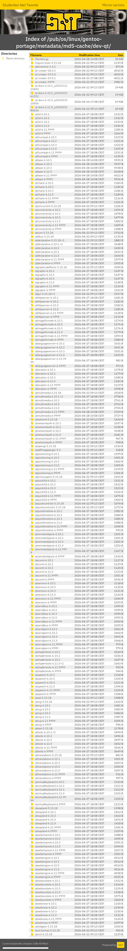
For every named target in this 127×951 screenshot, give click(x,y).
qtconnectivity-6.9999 (46, 229)
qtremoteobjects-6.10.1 (47, 534)
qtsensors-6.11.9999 (45, 598)
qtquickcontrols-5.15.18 (47, 503)
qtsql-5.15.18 (40, 697)
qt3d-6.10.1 (39, 114)
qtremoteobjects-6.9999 (47, 556)
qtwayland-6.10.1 (43, 812)
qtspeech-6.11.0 (42, 686)
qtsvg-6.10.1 (40, 705)
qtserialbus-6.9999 (44, 625)
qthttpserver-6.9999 (45, 316)
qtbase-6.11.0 (41, 171)
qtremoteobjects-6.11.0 (47, 545)
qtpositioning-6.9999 (45, 473)
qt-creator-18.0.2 (43, 70)
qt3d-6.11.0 (39, 125)
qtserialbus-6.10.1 (43, 606)
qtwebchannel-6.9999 (46, 854)
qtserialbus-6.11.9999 (46, 621)
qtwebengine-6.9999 (45, 876)
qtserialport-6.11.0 (44, 640)
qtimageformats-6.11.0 (46, 332)
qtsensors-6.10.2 (43, 587)
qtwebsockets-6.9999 (45, 899)
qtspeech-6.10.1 (42, 674)
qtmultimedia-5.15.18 (45, 392)
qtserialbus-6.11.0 (43, 617)
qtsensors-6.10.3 (43, 590)
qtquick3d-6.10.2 (43, 484)
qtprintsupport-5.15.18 (46, 476)
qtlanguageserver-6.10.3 (47, 351)
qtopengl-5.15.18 (43, 446)
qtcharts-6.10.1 (42, 183)
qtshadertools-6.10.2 (45, 655)
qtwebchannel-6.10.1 (45, 834)
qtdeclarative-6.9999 (45, 263)
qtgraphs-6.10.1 (42, 271)
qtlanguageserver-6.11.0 (47, 355)
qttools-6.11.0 (41, 743)
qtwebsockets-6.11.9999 (47, 896)
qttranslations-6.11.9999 (47, 774)
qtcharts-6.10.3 (42, 190)
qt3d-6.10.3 (39, 121)
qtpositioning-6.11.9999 (47, 469)
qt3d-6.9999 (40, 133)
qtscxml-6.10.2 (41, 564)
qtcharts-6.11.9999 (44, 198)
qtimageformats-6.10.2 (46, 324)
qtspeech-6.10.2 (42, 678)
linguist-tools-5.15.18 (45, 62)
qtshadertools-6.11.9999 (47, 667)
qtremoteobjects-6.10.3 (47, 541)
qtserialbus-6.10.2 (43, 610)
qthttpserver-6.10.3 (44, 305)
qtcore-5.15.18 (41, 232)
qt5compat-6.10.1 (43, 137)
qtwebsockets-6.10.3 (45, 888)
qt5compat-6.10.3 (43, 144)
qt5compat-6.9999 (44, 156)
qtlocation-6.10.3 (43, 377)
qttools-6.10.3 (41, 739)
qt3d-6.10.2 (39, 118)
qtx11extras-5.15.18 (45, 930)
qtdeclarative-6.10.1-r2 (46, 244)
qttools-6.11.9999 (43, 747)
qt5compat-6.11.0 (43, 148)
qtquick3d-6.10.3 (43, 488)
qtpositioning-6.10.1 (44, 453)
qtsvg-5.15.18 (41, 701)
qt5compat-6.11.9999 (46, 152)
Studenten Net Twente (20, 4)
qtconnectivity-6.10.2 (45, 213)
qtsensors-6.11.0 (43, 594)
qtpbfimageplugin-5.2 (45, 450)
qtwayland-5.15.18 (44, 808)
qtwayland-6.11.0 (43, 823)
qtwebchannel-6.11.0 (45, 846)
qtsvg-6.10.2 (40, 709)
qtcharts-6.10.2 (42, 187)
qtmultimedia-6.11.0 (45, 408)
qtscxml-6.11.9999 (44, 575)
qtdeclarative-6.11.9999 (47, 259)
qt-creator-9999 (42, 82)
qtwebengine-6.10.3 (44, 865)
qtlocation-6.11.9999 (45, 385)
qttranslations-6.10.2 (45, 762)
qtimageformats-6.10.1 (46, 320)
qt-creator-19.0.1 (43, 78)
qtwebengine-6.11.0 (44, 869)
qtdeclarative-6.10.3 (44, 251)
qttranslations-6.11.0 (45, 770)
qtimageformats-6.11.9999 (49, 335)
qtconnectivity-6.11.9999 (47, 225)
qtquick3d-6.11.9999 (45, 495)
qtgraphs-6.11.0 (42, 282)
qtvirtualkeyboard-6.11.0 (47, 793)
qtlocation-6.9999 (43, 388)
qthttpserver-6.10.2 (44, 301)
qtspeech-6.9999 (43, 694)
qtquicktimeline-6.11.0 (46, 522)
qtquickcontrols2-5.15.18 (47, 507)
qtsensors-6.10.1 (43, 583)
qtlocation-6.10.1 (43, 369)
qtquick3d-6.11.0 (43, 492)
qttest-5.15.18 (41, 728)
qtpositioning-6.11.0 (44, 465)
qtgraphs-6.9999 (42, 290)
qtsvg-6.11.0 (40, 716)
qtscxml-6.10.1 (41, 560)
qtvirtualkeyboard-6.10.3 (47, 789)
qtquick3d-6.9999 (43, 499)
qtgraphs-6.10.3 (42, 278)
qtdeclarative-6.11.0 (44, 255)
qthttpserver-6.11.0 (44, 309)
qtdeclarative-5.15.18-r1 (47, 240)
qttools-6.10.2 (41, 736)
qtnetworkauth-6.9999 (46, 442)
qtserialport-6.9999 (44, 648)
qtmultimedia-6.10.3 (45, 404)
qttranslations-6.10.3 (45, 766)
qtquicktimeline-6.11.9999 (48, 526)
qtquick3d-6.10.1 (43, 480)
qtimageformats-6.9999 (47, 339)
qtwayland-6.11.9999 (45, 827)
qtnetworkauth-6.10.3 (45, 430)
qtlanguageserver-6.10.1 (47, 343)
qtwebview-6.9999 (44, 922)
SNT (120, 945)
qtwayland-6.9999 (43, 831)
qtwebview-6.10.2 (43, 907)
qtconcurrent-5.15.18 (45, 206)
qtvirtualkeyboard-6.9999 (47, 804)
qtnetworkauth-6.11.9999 (48, 438)
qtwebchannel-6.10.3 (45, 842)
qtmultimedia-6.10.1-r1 (46, 396)
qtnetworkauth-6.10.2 (45, 427)
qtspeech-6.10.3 (42, 682)
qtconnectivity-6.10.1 (45, 209)
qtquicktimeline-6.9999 (46, 530)
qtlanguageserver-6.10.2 (47, 347)
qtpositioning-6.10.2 (44, 457)
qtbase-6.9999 (41, 179)
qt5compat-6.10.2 (43, 141)
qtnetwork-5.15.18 (43, 419)
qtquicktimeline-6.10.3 (46, 518)
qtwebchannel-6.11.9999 (47, 850)
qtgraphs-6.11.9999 (44, 286)
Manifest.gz (39, 59)
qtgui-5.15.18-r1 (42, 293)
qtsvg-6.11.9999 (42, 720)
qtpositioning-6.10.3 (44, 461)
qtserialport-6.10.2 (44, 632)
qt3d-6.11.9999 (42, 129)
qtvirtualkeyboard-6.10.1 (47, 782)
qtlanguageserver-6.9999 (48, 365)
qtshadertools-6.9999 (45, 671)
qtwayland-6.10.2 (43, 815)
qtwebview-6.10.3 (43, 911)
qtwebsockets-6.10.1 (45, 880)
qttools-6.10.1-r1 (43, 732)
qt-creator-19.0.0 (43, 74)
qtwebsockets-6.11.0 (45, 892)
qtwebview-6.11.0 (43, 915)
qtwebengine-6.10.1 (44, 857)
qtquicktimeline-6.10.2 (46, 515)
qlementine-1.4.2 (43, 66)
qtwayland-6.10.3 (43, 819)
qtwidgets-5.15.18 (43, 926)
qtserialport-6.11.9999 (46, 644)
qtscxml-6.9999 (42, 579)
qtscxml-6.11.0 (41, 571)
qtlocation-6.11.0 (43, 381)
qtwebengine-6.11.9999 (47, 873)
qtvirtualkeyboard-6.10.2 (47, 785)
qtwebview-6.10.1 (43, 903)
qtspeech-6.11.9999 (45, 690)
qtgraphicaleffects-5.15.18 (48, 267)
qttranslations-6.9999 (45, 778)
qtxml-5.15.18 (41, 934)
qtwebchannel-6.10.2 (45, 838)
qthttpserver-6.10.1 (44, 297)
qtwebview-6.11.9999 (46, 919)
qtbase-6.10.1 (41, 160)
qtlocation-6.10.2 (43, 373)
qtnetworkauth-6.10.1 (45, 423)
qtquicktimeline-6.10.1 (46, 511)
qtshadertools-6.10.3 (45, 659)
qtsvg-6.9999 (40, 724)
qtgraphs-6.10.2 (42, 274)
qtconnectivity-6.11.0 (45, 221)
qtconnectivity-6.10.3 (45, 217)
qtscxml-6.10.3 (41, 568)
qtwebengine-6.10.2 (44, 861)
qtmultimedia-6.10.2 (45, 400)
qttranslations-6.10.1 (45, 759)
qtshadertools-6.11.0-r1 (47, 663)
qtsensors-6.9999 (43, 602)
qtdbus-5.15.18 (42, 236)
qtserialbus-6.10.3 (43, 613)
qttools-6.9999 (41, 751)
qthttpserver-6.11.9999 (47, 313)
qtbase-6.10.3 (41, 167)
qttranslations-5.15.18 (46, 755)
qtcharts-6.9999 (42, 202)
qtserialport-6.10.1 (44, 629)
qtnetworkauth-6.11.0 (45, 434)
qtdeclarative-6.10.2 (44, 248)
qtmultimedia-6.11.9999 (47, 411)
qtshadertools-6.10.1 (45, 652)
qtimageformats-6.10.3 (46, 328)
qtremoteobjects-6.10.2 (47, 538)
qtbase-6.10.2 (41, 164)
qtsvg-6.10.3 (40, 713)
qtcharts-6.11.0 (42, 194)
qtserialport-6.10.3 (44, 636)
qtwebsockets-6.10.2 (45, 884)
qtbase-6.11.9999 (43, 175)
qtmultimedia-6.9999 (45, 415)
